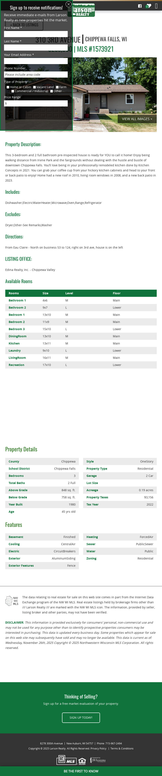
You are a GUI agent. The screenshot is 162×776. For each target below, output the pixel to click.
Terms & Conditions (122, 748)
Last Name (13, 41)
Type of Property (15, 82)
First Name (13, 28)
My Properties (149, 6)
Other (58, 91)
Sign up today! (81, 717)
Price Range (12, 97)
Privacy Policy (98, 748)
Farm (62, 87)
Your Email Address (19, 55)
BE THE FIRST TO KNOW (81, 771)
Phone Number (15, 68)
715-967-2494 (113, 743)
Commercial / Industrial (31, 91)
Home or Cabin (20, 87)
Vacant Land (45, 87)
